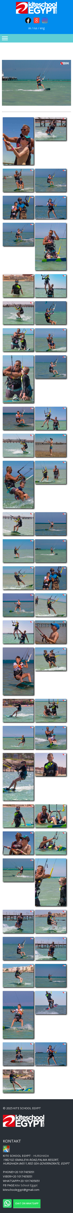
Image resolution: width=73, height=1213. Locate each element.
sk (29, 28)
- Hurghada (26, 1156)
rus (35, 28)
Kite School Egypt (26, 1185)
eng (42, 28)
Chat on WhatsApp (27, 1203)
